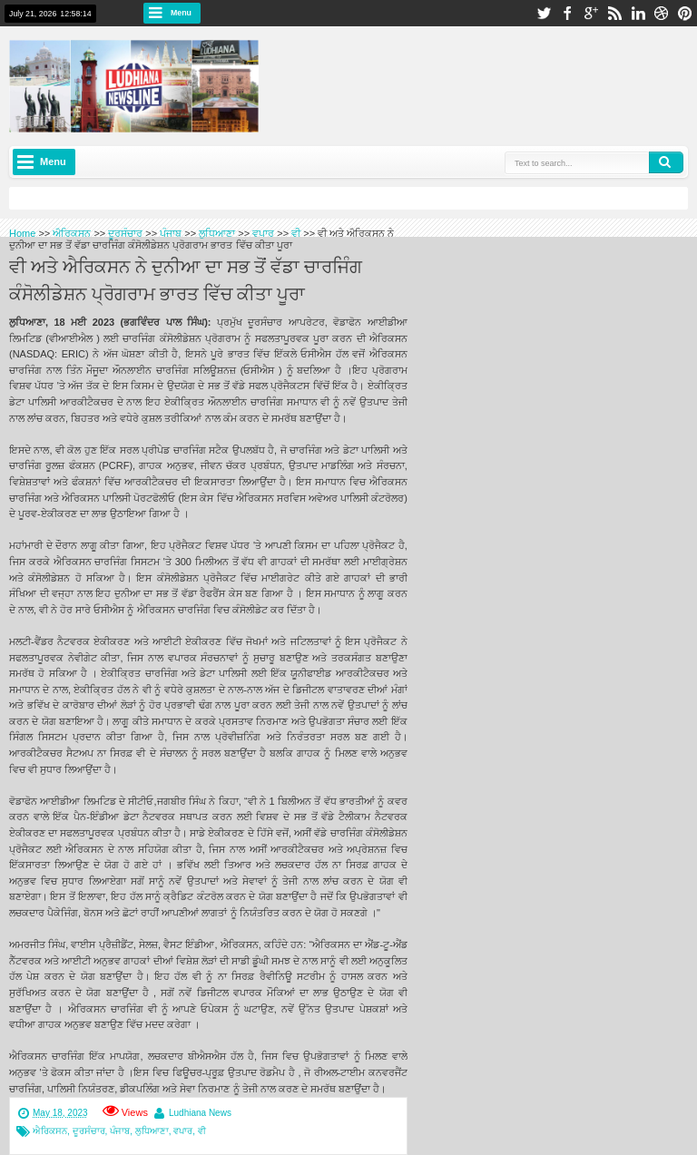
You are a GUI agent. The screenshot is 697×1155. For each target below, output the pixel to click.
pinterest (685, 13)
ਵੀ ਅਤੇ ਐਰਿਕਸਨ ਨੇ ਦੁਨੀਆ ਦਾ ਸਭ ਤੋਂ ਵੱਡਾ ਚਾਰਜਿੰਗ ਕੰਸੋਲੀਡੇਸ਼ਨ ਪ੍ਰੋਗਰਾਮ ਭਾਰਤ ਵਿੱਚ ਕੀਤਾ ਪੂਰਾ (185, 278)
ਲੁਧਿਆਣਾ (152, 1131)
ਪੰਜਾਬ (120, 1131)
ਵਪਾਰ (182, 1131)
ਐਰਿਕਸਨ (50, 1131)
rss (614, 13)
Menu (181, 12)
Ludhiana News (200, 1113)
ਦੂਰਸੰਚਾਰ (89, 1131)
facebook (567, 13)
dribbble (661, 13)
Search (666, 162)
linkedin (638, 13)
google (591, 13)
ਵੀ (202, 1131)
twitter (543, 13)
